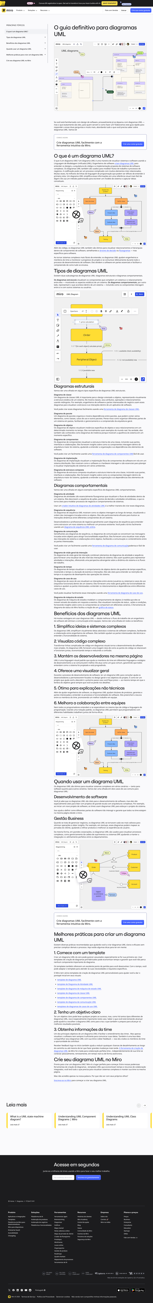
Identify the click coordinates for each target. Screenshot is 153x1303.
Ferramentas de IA (60, 1262)
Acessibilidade (13, 1233)
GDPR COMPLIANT (89, 1273)
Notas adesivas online (62, 1231)
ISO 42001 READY (49, 1273)
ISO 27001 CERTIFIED (62, 1273)
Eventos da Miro (83, 1234)
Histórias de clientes (85, 1217)
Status (80, 1228)
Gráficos (57, 1225)
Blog (79, 1225)
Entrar (123, 10)
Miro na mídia (105, 1222)
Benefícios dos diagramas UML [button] (26, 43)
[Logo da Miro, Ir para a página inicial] (7, 10)
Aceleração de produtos (39, 1219)
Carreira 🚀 (104, 1219)
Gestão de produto (60, 1251)
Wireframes (58, 1242)
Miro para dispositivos (15, 1227)
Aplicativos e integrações (16, 1217)
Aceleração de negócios (39, 1222)
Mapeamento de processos (63, 1260)
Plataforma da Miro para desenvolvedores (16, 1223)
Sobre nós (104, 1217)
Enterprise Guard (14, 1230)
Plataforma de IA (37, 1217)
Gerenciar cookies (63, 1297)
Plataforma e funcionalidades (41, 1225)
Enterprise (127, 1222)
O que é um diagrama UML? (17, 31)
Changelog (12, 1236)
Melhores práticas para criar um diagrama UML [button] (26, 55)
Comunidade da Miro (85, 1231)
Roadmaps (58, 1254)
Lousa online (58, 1245)
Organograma (59, 1248)
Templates (11, 1219)
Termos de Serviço (28, 1297)
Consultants (128, 1225)
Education (127, 1228)
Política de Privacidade (45, 1297)
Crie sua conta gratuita (141, 10)
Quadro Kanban (59, 1257)
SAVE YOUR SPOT (109, 3)
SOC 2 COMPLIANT (76, 1273)
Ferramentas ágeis (60, 1217)
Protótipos (58, 1239)
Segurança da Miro (84, 1239)
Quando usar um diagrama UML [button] (26, 49)
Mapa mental (59, 1228)
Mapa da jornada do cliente (63, 1234)
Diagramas (58, 1222)
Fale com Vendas (111, 10)
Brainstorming (59, 1219)
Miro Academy (83, 1219)
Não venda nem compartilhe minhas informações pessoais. (94, 1297)
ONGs (126, 1234)
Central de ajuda (83, 1222)
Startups (127, 1231)
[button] (132, 144)
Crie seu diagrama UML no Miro (18, 60)
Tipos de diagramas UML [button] (26, 37)
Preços (126, 1217)
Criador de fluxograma (62, 1237)
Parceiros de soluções (85, 1237)
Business (127, 1219)
